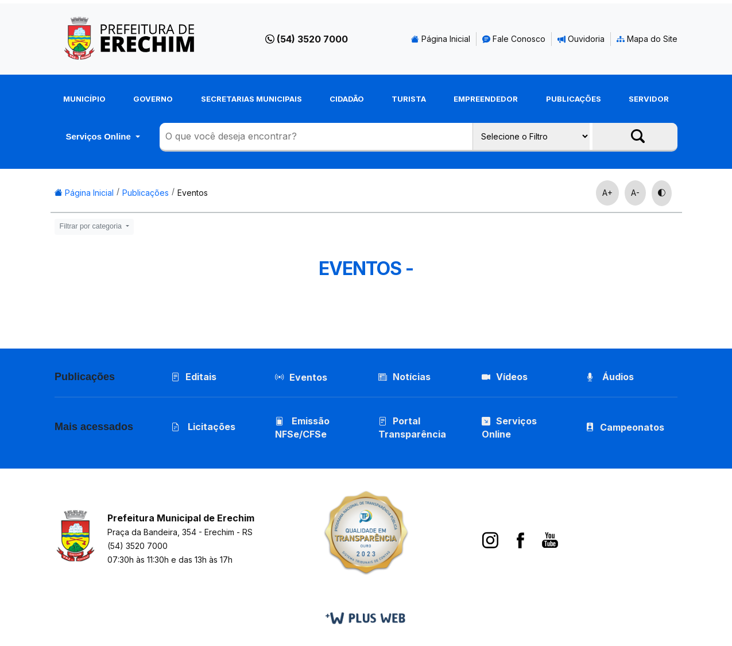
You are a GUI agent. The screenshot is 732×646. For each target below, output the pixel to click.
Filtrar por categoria (92, 226)
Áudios (610, 376)
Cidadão (347, 98)
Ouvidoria (581, 39)
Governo (153, 98)
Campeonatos (632, 427)
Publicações (573, 98)
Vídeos (505, 376)
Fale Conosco (513, 39)
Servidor (649, 98)
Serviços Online (99, 136)
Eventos (192, 193)
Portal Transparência (412, 427)
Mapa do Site (647, 39)
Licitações (203, 426)
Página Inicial (440, 39)
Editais (193, 376)
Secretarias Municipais (251, 98)
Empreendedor (486, 98)
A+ (607, 193)
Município (84, 98)
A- (635, 193)
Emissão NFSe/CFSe (302, 427)
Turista (409, 98)
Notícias (404, 376)
